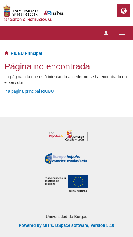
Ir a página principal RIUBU (29, 91)
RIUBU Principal (26, 53)
